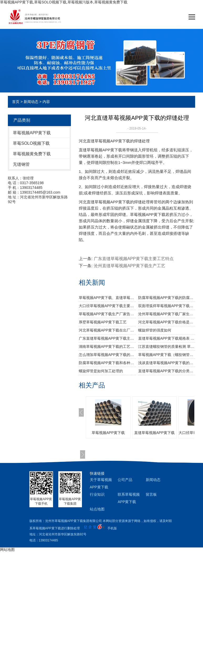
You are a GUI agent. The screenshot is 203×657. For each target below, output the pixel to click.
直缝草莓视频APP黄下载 (154, 433)
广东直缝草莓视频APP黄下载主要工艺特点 (134, 258)
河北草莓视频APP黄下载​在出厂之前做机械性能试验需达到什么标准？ (107, 330)
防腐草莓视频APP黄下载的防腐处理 (166, 298)
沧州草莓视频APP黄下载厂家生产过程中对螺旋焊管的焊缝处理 (166, 314)
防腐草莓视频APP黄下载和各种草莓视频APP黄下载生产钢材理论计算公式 (107, 363)
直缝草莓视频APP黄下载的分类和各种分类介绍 (166, 371)
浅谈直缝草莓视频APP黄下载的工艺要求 (166, 363)
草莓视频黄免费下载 (32, 154)
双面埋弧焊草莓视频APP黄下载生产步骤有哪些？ (166, 306)
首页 (15, 102)
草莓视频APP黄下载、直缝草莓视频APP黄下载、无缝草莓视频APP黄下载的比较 (107, 298)
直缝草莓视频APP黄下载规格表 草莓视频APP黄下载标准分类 (166, 338)
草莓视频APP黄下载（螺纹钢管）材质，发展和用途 (166, 355)
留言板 (151, 494)
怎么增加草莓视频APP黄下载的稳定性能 (107, 355)
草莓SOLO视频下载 (31, 143)
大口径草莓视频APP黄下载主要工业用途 (107, 306)
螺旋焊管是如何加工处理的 (101, 371)
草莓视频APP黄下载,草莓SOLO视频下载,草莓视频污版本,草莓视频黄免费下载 (63, 2)
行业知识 (97, 494)
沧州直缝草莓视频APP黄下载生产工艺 (129, 265)
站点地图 (97, 509)
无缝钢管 (21, 164)
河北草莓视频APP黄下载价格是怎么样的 (166, 322)
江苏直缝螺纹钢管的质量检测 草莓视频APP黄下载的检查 (166, 346)
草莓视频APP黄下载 (32, 133)
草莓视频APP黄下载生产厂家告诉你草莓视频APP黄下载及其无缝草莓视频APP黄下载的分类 (107, 314)
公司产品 (125, 480)
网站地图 (7, 549)
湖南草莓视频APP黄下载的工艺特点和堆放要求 (107, 346)
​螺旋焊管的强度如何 (154, 330)
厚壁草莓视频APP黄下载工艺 (103, 322)
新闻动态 (31, 102)
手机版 (112, 528)
